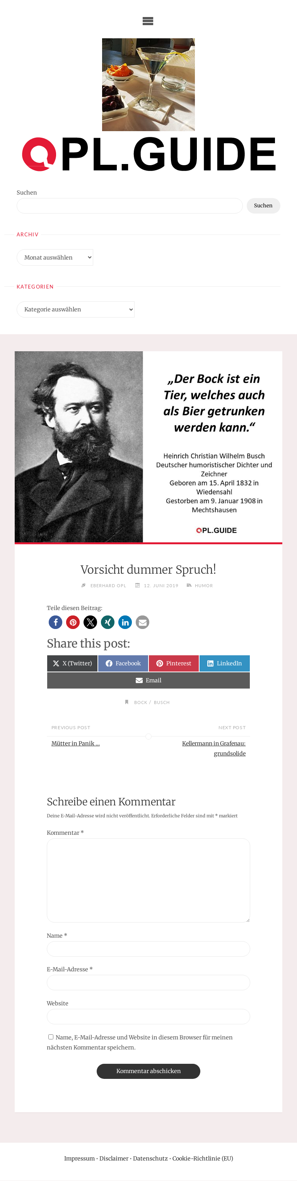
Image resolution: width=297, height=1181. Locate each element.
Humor (206, 585)
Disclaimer (113, 1158)
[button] (55, 622)
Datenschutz (150, 1158)
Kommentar (65, 833)
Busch (163, 702)
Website (57, 1003)
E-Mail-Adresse (70, 970)
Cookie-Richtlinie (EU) (202, 1158)
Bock (139, 702)
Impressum (79, 1158)
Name (57, 936)
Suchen (27, 192)
